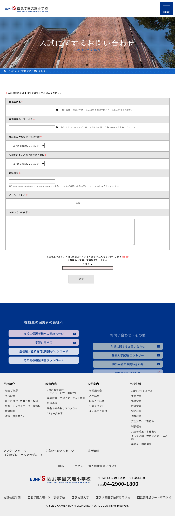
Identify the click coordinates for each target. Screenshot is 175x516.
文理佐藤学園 (12, 497)
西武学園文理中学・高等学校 (46, 497)
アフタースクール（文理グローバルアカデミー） (23, 453)
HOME (10, 71)
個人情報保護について (102, 465)
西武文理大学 (80, 497)
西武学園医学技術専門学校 (113, 497)
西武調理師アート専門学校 (154, 497)
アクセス (77, 465)
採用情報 (93, 451)
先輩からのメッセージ (59, 451)
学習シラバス (43, 367)
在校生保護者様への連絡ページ (44, 359)
